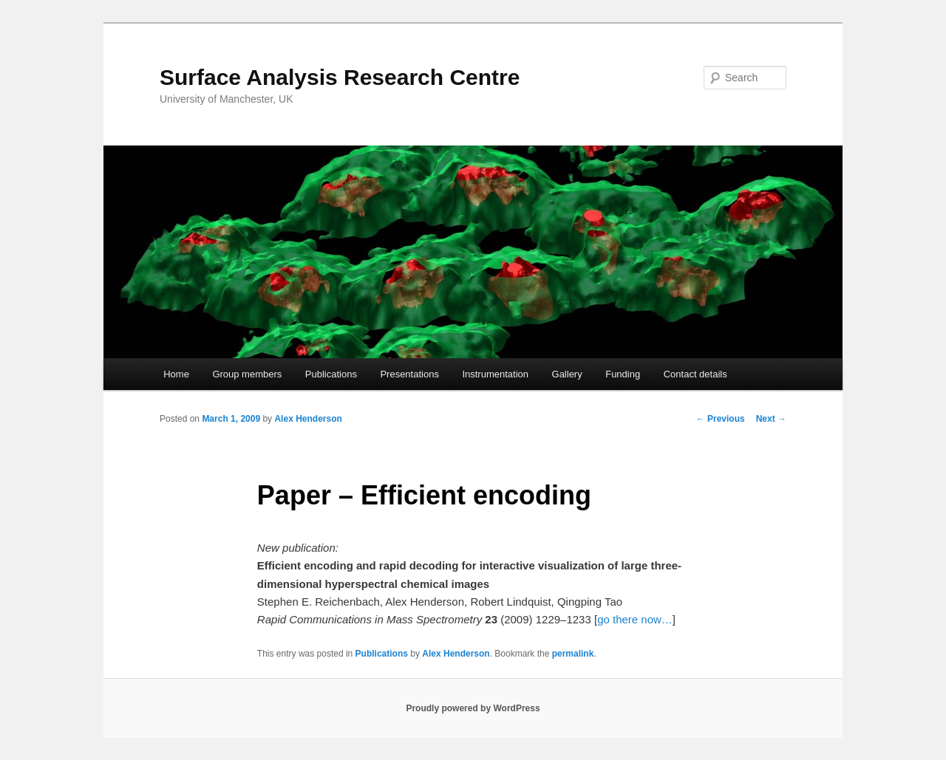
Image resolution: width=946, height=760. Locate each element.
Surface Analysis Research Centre (340, 77)
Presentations (409, 374)
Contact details (695, 374)
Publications (331, 374)
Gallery (567, 374)
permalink (573, 653)
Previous (720, 419)
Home (176, 374)
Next (771, 419)
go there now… (635, 619)
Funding (622, 374)
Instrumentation (495, 374)
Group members (247, 374)
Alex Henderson (307, 419)
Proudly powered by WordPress (473, 708)
